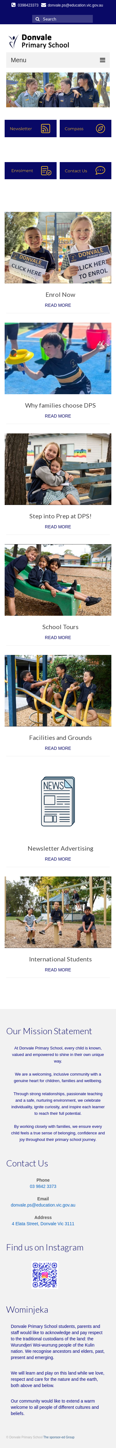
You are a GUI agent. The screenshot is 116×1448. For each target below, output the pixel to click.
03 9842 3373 (43, 1186)
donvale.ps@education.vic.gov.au (43, 1205)
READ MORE (58, 305)
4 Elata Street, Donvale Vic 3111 (43, 1223)
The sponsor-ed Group (59, 1437)
